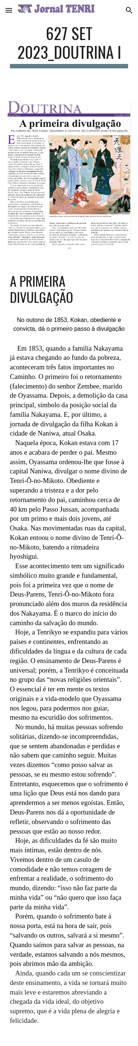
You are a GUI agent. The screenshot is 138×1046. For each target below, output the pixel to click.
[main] (69, 46)
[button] (9, 10)
